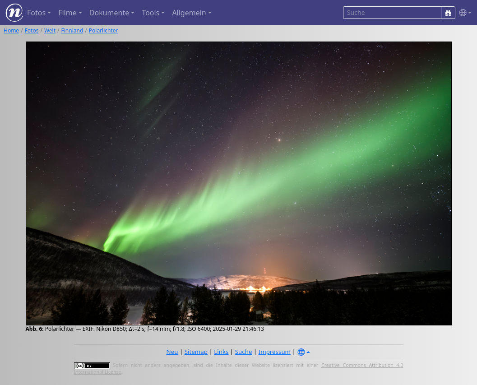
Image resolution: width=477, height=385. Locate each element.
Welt (50, 30)
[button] (463, 13)
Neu (172, 352)
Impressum (275, 352)
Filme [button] (67, 13)
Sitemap (196, 352)
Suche (243, 352)
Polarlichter (103, 30)
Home (11, 30)
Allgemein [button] (189, 13)
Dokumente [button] (109, 13)
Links (221, 352)
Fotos (32, 30)
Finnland (72, 30)
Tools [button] (150, 13)
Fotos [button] (36, 13)
